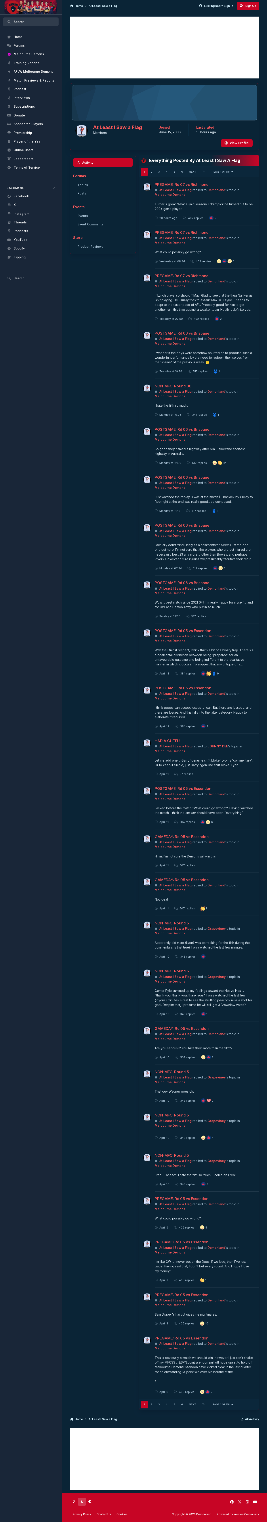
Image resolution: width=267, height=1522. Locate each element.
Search (15, 21)
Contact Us (104, 1514)
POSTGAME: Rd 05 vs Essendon (183, 631)
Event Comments (90, 224)
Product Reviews (90, 246)
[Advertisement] (164, 47)
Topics (83, 185)
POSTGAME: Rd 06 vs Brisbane (182, 333)
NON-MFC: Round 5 (172, 923)
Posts (82, 193)
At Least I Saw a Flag (175, 190)
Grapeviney (217, 928)
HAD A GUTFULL (169, 741)
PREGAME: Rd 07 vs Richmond (182, 184)
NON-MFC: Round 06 (173, 386)
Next (192, 171)
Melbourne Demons (170, 195)
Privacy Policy (82, 1514)
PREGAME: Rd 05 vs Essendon (182, 1198)
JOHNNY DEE (218, 746)
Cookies (122, 1514)
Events (83, 216)
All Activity (85, 162)
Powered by (238, 1514)
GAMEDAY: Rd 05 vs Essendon (182, 836)
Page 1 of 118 (223, 171)
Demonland (216, 190)
